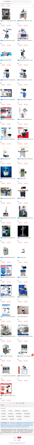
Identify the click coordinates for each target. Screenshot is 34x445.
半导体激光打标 (4, 419)
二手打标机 (3, 410)
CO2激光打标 (10, 413)
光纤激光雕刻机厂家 (20, 424)
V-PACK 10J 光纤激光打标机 (25, 237)
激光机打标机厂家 (11, 425)
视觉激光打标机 (23, 198)
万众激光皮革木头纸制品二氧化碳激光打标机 (11, 395)
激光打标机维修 (27, 413)
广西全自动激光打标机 (7, 60)
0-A (1, 406)
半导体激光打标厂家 (27, 425)
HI (8, 406)
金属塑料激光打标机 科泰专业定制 (9, 218)
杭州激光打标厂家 (12, 426)
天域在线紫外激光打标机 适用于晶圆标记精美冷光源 (13, 257)
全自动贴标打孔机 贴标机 (7, 356)
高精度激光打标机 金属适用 (25, 375)
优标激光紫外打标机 (6, 158)
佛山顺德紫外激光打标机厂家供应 (26, 60)
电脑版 (19, 440)
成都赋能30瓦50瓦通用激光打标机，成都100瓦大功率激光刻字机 (15, 237)
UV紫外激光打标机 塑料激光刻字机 (26, 139)
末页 (23, 403)
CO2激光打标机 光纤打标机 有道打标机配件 (11, 178)
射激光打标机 (17, 410)
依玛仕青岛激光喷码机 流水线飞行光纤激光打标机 (12, 40)
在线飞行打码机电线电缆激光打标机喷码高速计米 (12, 119)
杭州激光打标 (25, 410)
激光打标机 (19, 419)
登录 (15, 437)
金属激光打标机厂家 (21, 422)
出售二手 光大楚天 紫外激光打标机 (9, 20)
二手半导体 (10, 410)
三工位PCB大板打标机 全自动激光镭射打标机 (9, 375)
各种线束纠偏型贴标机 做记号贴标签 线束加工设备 (12, 336)
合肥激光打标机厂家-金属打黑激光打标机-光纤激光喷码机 (14, 79)
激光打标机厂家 (13, 422)
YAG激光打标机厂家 (29, 422)
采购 (32, 354)
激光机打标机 (19, 416)
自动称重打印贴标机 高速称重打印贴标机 (25, 336)
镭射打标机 (3, 413)
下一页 (20, 403)
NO (14, 406)
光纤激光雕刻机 (18, 413)
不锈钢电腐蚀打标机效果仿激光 (9, 139)
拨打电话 (9, 25)
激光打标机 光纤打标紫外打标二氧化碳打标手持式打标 (13, 296)
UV (21, 406)
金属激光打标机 (11, 416)
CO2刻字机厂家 (19, 426)
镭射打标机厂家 (25, 426)
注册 (19, 437)
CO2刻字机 (3, 416)
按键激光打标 (12, 419)
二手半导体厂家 (12, 424)
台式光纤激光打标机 (23, 277)
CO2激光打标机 (23, 257)
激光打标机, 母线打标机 (24, 296)
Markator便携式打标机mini (23, 316)
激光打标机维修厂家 (5, 424)
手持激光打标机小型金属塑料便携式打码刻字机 (12, 99)
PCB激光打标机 (23, 178)
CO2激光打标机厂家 (19, 425)
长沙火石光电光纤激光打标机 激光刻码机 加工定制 (12, 316)
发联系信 (3, 25)
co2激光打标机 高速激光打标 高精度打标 (10, 198)
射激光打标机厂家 (28, 424)
